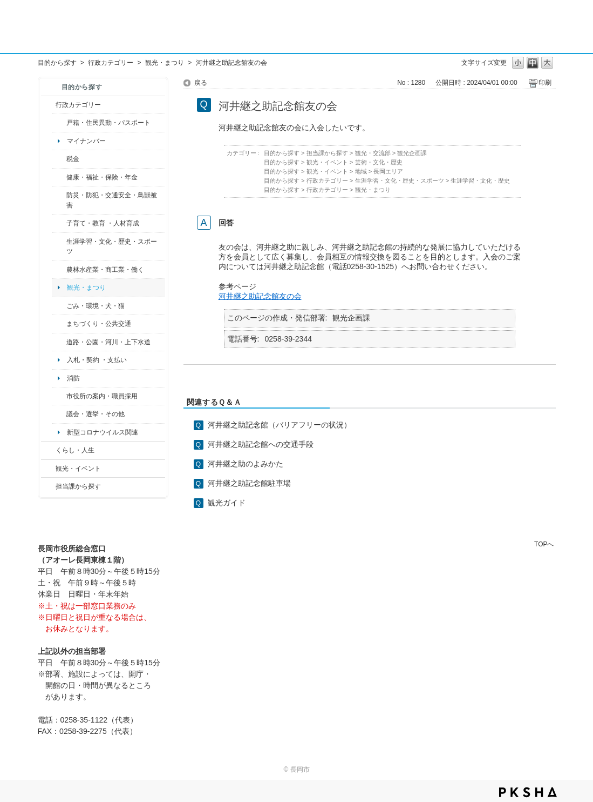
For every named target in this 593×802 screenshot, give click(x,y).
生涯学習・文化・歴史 (480, 180)
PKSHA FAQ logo (528, 792)
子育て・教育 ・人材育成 (102, 223)
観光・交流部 (373, 153)
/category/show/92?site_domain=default (59, 159)
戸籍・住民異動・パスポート (108, 122)
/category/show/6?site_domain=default (59, 324)
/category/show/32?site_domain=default (59, 396)
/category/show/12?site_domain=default (48, 450)
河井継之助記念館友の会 (260, 296)
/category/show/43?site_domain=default (59, 247)
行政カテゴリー (110, 62)
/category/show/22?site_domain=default (59, 306)
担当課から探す (78, 486)
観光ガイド (227, 502)
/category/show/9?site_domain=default (48, 486)
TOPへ (544, 543)
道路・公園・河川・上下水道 (108, 342)
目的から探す (57, 62)
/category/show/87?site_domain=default (59, 342)
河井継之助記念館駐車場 (249, 483)
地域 (361, 171)
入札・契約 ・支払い (97, 360)
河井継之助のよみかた (245, 463)
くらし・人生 (75, 450)
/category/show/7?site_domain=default (59, 123)
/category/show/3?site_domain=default (48, 105)
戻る (200, 82)
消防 (73, 378)
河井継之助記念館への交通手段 (260, 444)
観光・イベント (78, 468)
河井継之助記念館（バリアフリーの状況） (279, 424)
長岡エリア (388, 171)
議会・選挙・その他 (95, 414)
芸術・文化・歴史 (379, 162)
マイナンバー (86, 141)
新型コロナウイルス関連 (102, 432)
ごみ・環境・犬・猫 (95, 306)
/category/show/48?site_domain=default (59, 223)
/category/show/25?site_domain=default (59, 200)
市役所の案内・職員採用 (102, 396)
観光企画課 (412, 153)
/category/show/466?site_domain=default (59, 414)
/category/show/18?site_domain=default (48, 468)
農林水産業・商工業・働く (105, 269)
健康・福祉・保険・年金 (102, 177)
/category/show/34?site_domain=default (59, 270)
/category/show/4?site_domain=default (59, 177)
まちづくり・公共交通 (98, 324)
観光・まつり (164, 62)
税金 (72, 159)
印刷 (545, 82)
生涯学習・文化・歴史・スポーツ (111, 246)
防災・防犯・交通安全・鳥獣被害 (111, 200)
